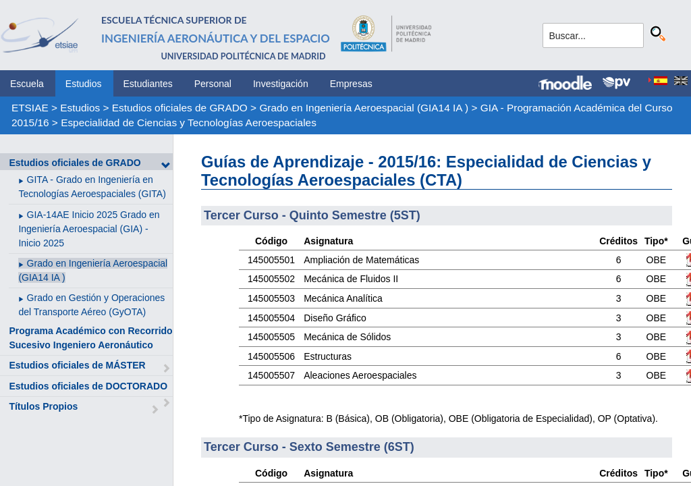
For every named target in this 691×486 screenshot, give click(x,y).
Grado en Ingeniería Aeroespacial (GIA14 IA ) (363, 107)
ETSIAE (30, 107)
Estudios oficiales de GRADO (180, 107)
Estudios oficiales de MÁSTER (77, 365)
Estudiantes (148, 83)
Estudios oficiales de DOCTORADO (88, 386)
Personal (212, 83)
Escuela (27, 83)
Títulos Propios (43, 406)
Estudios (83, 83)
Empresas (351, 83)
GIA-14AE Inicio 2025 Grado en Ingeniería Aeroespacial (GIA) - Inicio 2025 (88, 228)
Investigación (280, 83)
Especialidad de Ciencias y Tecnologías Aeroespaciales (188, 122)
